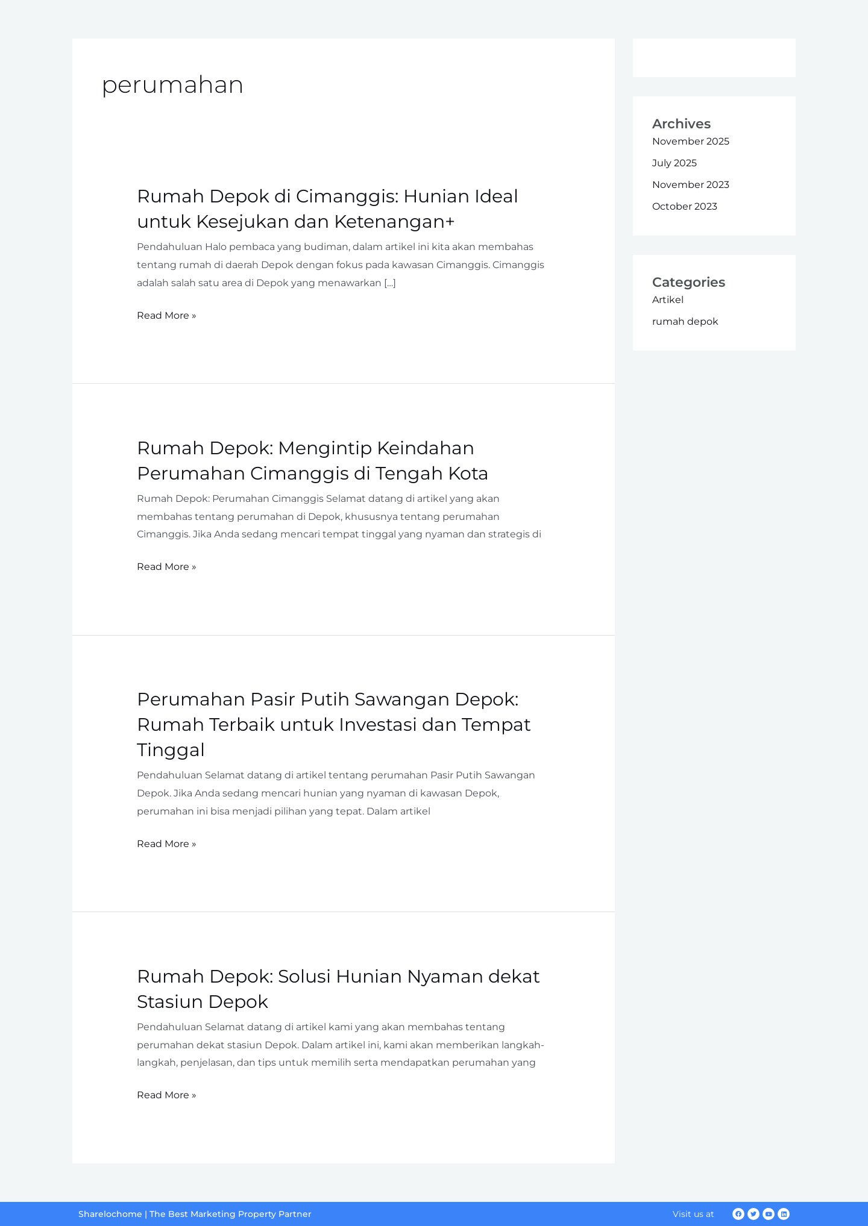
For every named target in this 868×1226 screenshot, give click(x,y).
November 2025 (690, 141)
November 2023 (690, 184)
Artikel (668, 299)
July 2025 (674, 163)
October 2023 (684, 206)
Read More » (167, 316)
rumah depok (685, 321)
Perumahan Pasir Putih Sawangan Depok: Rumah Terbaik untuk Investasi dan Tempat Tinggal (334, 724)
